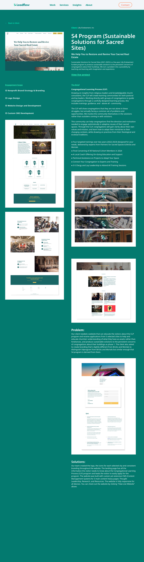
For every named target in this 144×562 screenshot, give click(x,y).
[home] (21, 5)
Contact (125, 4)
